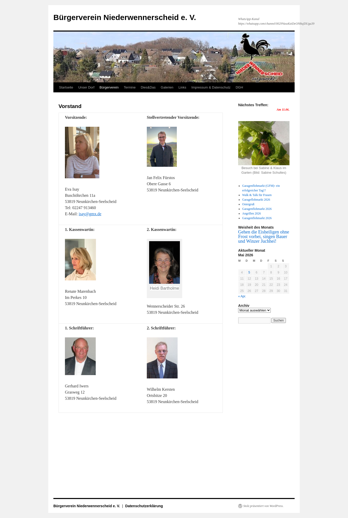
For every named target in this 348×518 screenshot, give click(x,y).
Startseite (66, 87)
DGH (239, 87)
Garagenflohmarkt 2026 (257, 209)
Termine (130, 87)
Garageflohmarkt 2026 (256, 199)
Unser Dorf (86, 87)
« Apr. (242, 296)
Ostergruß (248, 204)
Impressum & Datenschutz (210, 87)
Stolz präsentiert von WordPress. (263, 506)
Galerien (167, 87)
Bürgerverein (109, 87)
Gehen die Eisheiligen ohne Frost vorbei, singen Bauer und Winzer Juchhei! (263, 236)
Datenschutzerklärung (144, 506)
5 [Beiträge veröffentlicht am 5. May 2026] (249, 272)
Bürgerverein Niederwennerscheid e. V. (124, 17)
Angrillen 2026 (251, 213)
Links (182, 87)
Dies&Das (148, 87)
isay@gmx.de (90, 214)
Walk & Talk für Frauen (257, 195)
